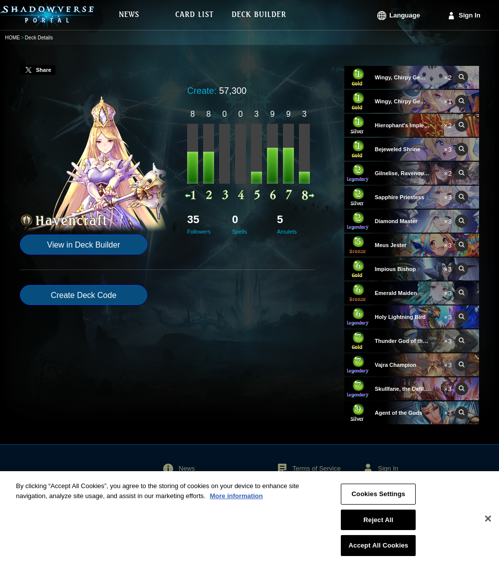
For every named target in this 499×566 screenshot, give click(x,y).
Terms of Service (316, 468)
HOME (12, 37)
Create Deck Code (84, 295)
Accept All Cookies (379, 551)
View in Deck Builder (83, 245)
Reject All (378, 525)
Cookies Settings (379, 499)
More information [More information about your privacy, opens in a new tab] (236, 501)
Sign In (469, 15)
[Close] (488, 524)
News (187, 468)
